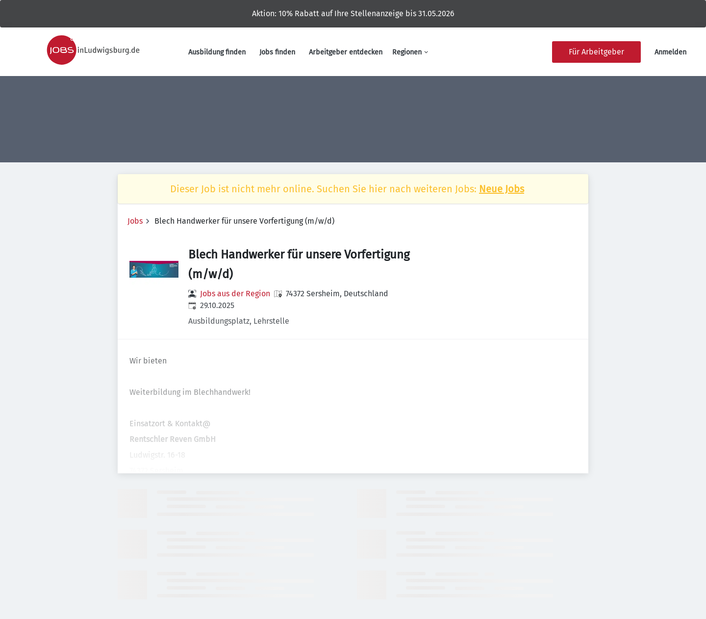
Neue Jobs (501, 189)
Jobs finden (277, 52)
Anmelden (670, 52)
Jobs (135, 221)
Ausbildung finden (217, 52)
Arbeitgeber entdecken (345, 52)
